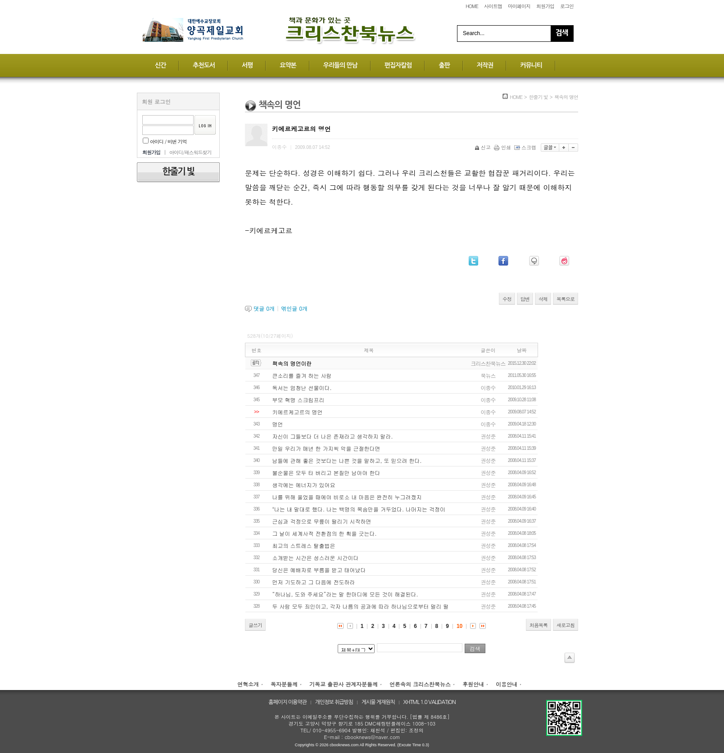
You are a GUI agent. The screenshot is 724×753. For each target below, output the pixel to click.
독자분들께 (284, 684)
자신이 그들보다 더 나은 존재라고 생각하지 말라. (332, 436)
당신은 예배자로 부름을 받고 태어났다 (319, 570)
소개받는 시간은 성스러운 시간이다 (315, 557)
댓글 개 (264, 308)
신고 (483, 147)
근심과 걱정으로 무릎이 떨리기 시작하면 (321, 521)
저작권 (485, 65)
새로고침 (566, 625)
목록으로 (566, 299)
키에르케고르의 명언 (297, 412)
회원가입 (545, 6)
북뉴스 (488, 375)
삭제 (543, 299)
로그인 (567, 6)
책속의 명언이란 (292, 363)
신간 (160, 65)
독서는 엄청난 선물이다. (302, 387)
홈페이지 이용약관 (287, 702)
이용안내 (506, 684)
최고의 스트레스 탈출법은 (303, 545)
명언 (277, 424)
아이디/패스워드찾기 (190, 152)
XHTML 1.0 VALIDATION (429, 702)
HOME (472, 6)
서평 (247, 65)
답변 (524, 299)
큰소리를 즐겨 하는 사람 (302, 375)
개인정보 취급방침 (334, 702)
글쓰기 (255, 625)
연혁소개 (248, 684)
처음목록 (538, 625)
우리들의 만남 (340, 65)
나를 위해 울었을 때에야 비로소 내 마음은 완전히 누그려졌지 (347, 497)
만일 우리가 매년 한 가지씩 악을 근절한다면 (326, 448)
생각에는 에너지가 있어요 (303, 485)
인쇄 (503, 147)
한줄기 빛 (538, 97)
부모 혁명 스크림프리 (298, 399)
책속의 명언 (566, 97)
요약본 (288, 65)
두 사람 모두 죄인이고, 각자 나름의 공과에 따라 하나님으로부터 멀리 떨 (360, 606)
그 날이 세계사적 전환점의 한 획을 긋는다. (324, 533)
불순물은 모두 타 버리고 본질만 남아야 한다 (326, 472)
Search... (473, 33)
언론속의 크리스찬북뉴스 (420, 684)
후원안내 (473, 684)
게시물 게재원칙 (378, 702)
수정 (506, 299)
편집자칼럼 (398, 65)
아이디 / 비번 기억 (165, 141)
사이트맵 (493, 6)
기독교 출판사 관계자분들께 (343, 684)
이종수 (488, 387)
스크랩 (526, 147)
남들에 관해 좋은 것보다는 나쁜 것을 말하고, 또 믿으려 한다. (347, 460)
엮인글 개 (294, 308)
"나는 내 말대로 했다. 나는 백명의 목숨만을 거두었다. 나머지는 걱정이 (358, 509)
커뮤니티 (531, 65)
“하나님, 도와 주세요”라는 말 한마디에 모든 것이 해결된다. (345, 594)
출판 (444, 65)
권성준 (488, 436)
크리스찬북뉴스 (488, 363)
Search (562, 33)
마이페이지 (519, 6)
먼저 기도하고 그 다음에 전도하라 (313, 582)
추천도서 (204, 65)
